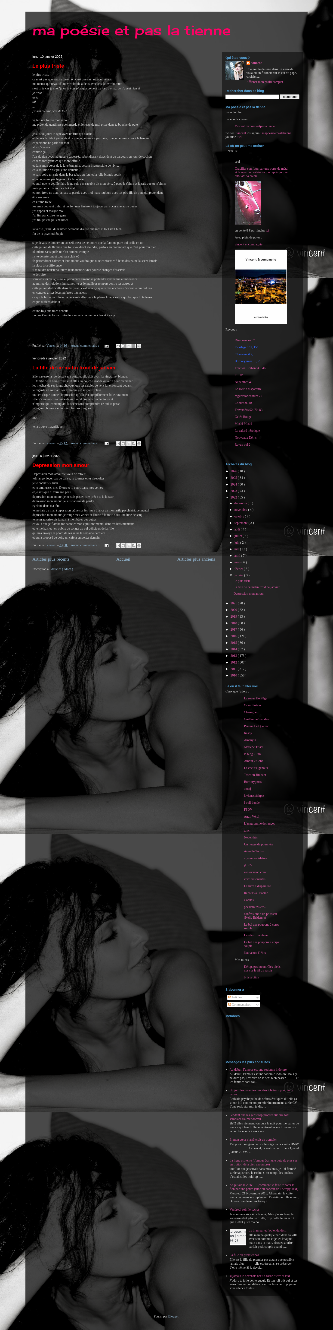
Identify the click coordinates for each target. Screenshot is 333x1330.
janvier (239, 575)
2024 (234, 484)
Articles (235, 997)
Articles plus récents (50, 559)
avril (237, 555)
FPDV (239, 375)
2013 (234, 655)
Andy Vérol (251, 816)
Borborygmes (253, 782)
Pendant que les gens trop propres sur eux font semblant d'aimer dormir (260, 1117)
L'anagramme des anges (259, 823)
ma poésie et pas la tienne (131, 30)
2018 (234, 623)
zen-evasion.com (255, 872)
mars (237, 562)
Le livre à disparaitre (248, 389)
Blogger (173, 1316)
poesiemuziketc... (255, 907)
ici (240, 137)
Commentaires (239, 1004)
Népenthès (251, 837)
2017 (234, 629)
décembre (241, 503)
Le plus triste (48, 66)
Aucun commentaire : (85, 345)
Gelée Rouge (243, 417)
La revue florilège (255, 698)
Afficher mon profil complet (265, 82)
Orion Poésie (252, 705)
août (237, 529)
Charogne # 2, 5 (245, 354)
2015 (234, 642)
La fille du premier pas (244, 1255)
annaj (247, 788)
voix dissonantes (254, 879)
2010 (234, 675)
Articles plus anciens (196, 559)
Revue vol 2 (242, 444)
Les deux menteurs (256, 935)
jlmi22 (248, 865)
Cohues (249, 900)
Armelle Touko (254, 851)
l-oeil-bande (252, 802)
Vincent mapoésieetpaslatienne (255, 126)
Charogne (250, 712)
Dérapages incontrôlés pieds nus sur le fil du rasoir (262, 968)
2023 (234, 491)
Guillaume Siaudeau (257, 719)
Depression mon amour (60, 465)
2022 (234, 497)
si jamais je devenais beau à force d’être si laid (260, 1276)
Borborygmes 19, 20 (248, 361)
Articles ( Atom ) (62, 569)
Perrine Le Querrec (256, 726)
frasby (248, 733)
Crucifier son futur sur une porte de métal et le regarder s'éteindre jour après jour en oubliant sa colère (261, 172)
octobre (239, 516)
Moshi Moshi (243, 423)
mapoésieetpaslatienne (276, 133)
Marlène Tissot (253, 747)
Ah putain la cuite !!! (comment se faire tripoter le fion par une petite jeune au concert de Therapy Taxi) (264, 1187)
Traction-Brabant (255, 775)
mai (237, 549)
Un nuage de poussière (258, 844)
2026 (234, 471)
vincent (241, 133)
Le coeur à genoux (256, 768)
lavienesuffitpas (254, 795)
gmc (247, 830)
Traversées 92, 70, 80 (248, 410)
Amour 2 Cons (253, 761)
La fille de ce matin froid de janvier (74, 368)
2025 (234, 477)
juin (237, 542)
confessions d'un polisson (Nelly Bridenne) (260, 915)
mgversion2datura (255, 858)
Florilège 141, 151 (247, 347)
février (239, 569)
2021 (234, 603)
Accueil (123, 559)
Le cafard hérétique (247, 430)
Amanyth (250, 740)
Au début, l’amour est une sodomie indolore (258, 1069)
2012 (234, 662)
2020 (234, 610)
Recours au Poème (256, 893)
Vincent (256, 63)
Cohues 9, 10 (243, 403)
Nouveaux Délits (255, 953)
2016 (234, 636)
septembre (241, 523)
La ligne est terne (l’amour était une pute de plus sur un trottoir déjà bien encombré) (263, 1162)
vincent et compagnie (248, 244)
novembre (241, 509)
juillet (238, 536)
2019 (234, 616)
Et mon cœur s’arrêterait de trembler (253, 1139)
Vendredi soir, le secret (244, 1209)
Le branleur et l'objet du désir (268, 1230)
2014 (234, 649)
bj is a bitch (251, 977)
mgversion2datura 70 (248, 396)
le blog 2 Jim (252, 754)
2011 (234, 669)
